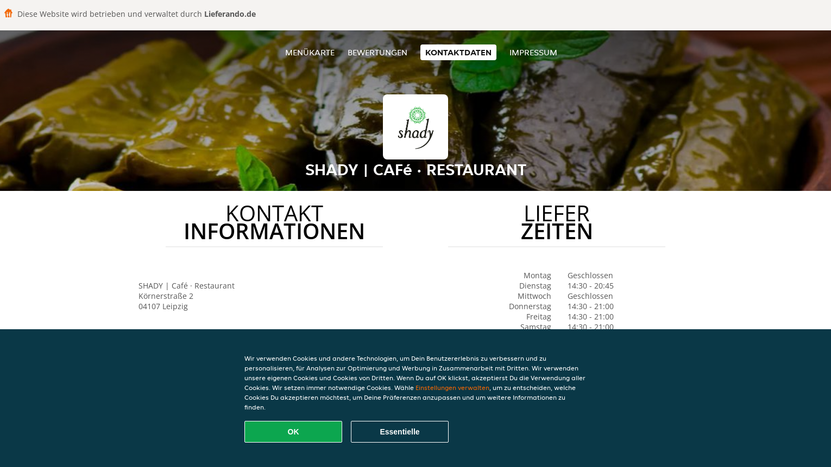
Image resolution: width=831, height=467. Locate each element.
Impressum (533, 52)
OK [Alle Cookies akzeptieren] (293, 431)
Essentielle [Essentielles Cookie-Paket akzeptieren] (399, 431)
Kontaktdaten (458, 52)
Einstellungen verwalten (452, 387)
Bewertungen (377, 52)
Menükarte (310, 52)
